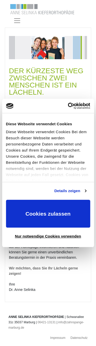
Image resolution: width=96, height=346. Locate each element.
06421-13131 (47, 322)
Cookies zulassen (47, 214)
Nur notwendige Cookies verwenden (48, 236)
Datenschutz (79, 338)
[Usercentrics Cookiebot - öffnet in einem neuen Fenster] (68, 106)
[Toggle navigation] (17, 21)
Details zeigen (67, 191)
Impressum (57, 338)
